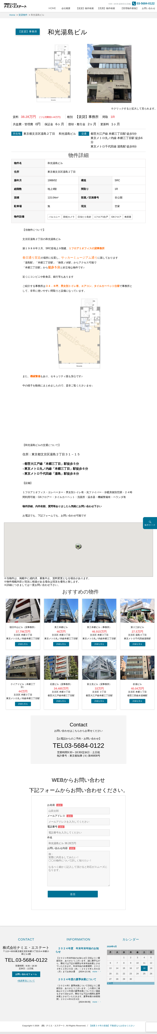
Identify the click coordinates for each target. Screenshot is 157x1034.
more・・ (96, 971)
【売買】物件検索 (107, 8)
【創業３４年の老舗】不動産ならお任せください (112, 1025)
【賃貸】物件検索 (85, 8)
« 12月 (110, 983)
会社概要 (67, 8)
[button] (78, 546)
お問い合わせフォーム (26, 974)
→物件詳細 (23, 644)
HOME (53, 8)
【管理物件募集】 (129, 8)
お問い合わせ (148, 8)
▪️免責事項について (26, 980)
